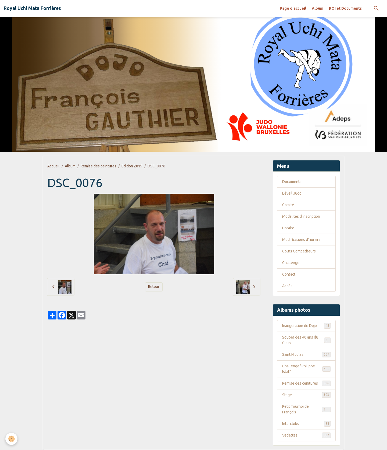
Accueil (53, 166)
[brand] (32, 8)
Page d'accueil (293, 8)
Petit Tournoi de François (306, 409)
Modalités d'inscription (301, 216)
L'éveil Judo (292, 193)
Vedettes (306, 435)
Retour (153, 286)
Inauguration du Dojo (306, 325)
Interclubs (306, 423)
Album (317, 8)
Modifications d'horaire (301, 239)
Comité (288, 205)
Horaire (288, 228)
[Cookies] (11, 439)
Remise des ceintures (98, 166)
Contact (288, 274)
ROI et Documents (345, 8)
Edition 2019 (131, 166)
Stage (306, 395)
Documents (292, 182)
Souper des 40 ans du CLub (306, 340)
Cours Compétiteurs (299, 251)
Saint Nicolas (306, 354)
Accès (287, 286)
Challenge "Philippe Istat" (306, 369)
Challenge (290, 263)
